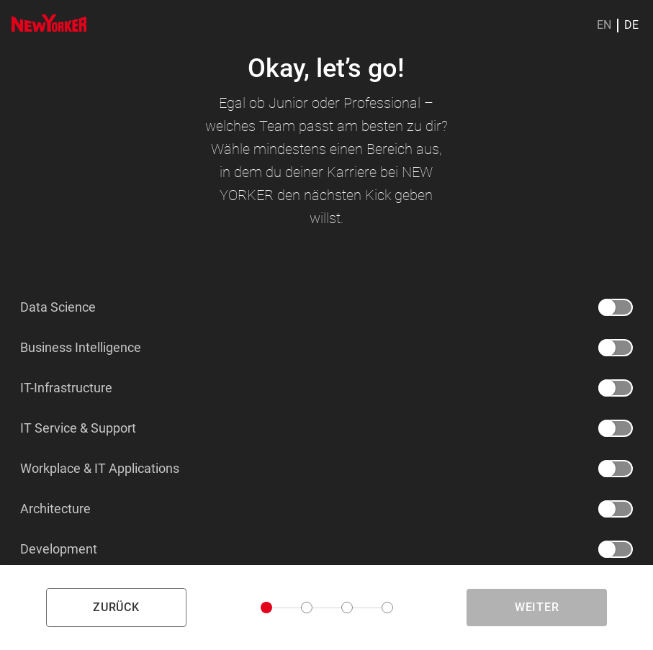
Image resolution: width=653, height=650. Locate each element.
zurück (116, 607)
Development (58, 549)
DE (631, 25)
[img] (49, 23)
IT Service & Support (78, 428)
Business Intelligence (80, 347)
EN (604, 25)
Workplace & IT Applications (99, 468)
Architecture (55, 509)
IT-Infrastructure (66, 388)
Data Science (58, 307)
